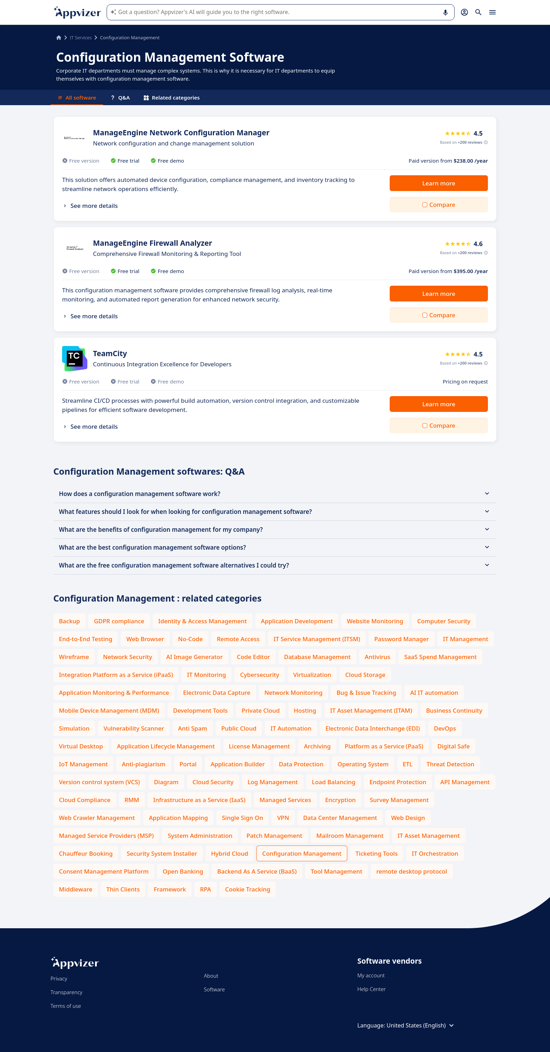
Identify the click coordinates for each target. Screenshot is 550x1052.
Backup (69, 621)
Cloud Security (213, 782)
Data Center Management (340, 818)
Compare (442, 205)
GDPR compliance (119, 621)
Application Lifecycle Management (166, 746)
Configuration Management (302, 853)
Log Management (273, 782)
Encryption (340, 800)
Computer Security (444, 621)
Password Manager (401, 639)
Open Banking (183, 871)
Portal (188, 764)
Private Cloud (261, 710)
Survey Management (399, 800)
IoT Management (83, 764)
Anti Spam (192, 728)
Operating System (363, 764)
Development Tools (200, 710)
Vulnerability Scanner (133, 728)
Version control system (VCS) (99, 782)
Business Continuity (454, 710)
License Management (259, 746)
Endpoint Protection (397, 782)
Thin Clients (123, 889)
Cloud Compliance (84, 800)
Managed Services (285, 800)
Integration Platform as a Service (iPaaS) (116, 675)
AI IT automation (434, 692)
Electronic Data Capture (216, 692)
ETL (407, 764)
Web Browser (145, 639)
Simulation (74, 728)
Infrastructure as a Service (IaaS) (199, 800)
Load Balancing (333, 782)
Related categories (172, 97)
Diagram (166, 782)
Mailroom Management (350, 836)
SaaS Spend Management (440, 657)
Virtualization (312, 675)
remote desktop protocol (411, 871)
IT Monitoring (206, 675)
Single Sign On (242, 818)
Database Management (317, 657)
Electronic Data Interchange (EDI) (373, 728)
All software (77, 97)
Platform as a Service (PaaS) (384, 746)
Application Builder (237, 764)
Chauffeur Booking (86, 853)
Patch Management (274, 836)
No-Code (190, 639)
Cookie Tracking (247, 889)
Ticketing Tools (376, 853)
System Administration (200, 836)
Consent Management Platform (104, 871)
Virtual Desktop (81, 746)
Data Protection (301, 764)
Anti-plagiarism (143, 764)
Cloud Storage (365, 675)
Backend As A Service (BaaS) (256, 871)
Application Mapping (178, 818)
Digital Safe (453, 746)
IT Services (81, 37)
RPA (205, 889)
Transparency (66, 992)
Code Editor (253, 657)
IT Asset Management (429, 836)
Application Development (297, 621)
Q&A (120, 97)
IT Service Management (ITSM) (317, 639)
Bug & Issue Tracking (366, 692)
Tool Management (336, 871)
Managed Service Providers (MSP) (106, 836)
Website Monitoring (375, 621)
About (211, 975)
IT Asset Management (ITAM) (371, 710)
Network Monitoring (293, 692)
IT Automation (290, 728)
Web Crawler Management (97, 818)
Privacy (59, 978)
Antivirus (377, 657)
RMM (132, 800)
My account (371, 975)
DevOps (445, 728)
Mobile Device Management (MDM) (109, 710)
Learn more (438, 183)
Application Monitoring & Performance (114, 692)
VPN (283, 818)
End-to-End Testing (85, 639)
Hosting (305, 710)
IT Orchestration (435, 853)
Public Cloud (239, 728)
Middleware (75, 889)
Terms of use (66, 1005)
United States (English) (421, 1025)
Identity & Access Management (202, 621)
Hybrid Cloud (229, 853)
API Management (465, 782)
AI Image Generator (194, 657)
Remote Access (238, 639)
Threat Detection (450, 764)
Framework (170, 889)
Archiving (317, 746)
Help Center (371, 988)
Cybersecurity (259, 675)
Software (214, 989)
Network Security (127, 657)
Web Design (408, 818)
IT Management (465, 639)
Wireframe (74, 657)
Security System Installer (162, 853)
